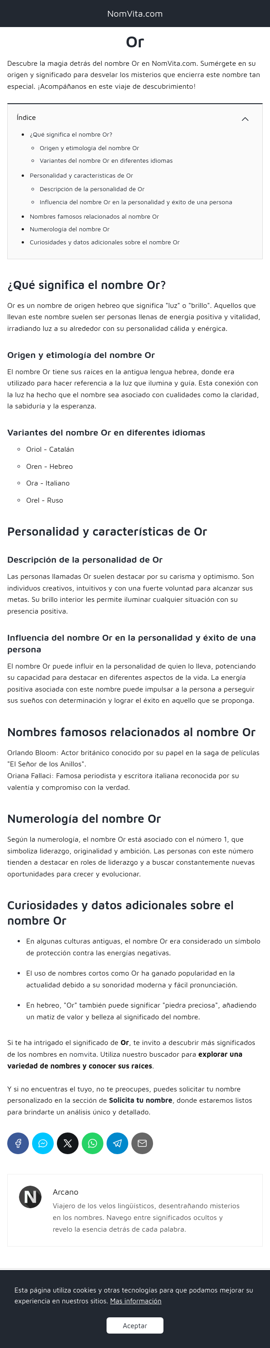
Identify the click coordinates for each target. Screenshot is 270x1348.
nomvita (82, 1054)
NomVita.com (135, 13)
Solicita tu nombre (140, 1100)
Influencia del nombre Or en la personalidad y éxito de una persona (136, 202)
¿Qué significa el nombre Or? (71, 134)
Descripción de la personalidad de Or (92, 189)
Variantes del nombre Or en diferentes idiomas (106, 160)
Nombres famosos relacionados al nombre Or (94, 216)
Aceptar (135, 1325)
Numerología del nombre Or (70, 229)
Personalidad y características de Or (81, 175)
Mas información (136, 1301)
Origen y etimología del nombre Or (89, 147)
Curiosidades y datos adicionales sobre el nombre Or (105, 242)
